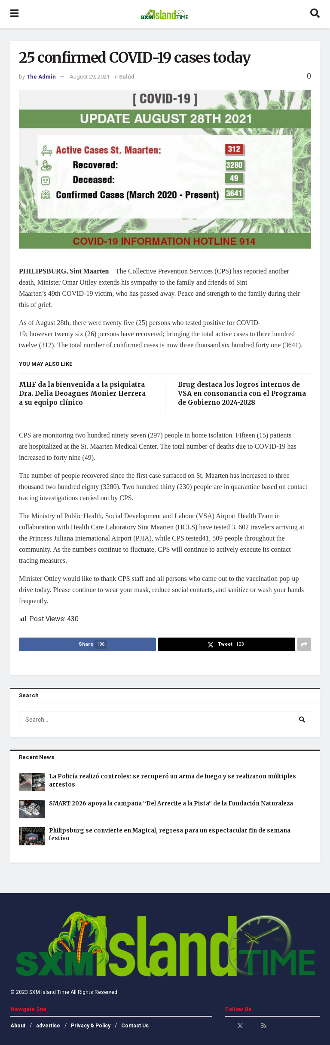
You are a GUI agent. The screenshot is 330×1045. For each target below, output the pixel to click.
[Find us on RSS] (263, 1026)
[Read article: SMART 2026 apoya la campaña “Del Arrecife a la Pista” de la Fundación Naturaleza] (32, 809)
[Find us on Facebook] (228, 1026)
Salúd (126, 77)
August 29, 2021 (90, 77)
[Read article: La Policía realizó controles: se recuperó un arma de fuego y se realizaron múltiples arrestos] (32, 782)
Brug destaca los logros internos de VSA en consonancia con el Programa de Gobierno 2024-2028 (242, 393)
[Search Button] (315, 14)
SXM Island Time (49, 992)
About (17, 1026)
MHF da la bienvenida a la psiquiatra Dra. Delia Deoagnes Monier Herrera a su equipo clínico (82, 393)
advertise (48, 1026)
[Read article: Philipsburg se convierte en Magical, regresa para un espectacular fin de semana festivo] (32, 836)
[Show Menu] (14, 14)
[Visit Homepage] (164, 14)
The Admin (41, 77)
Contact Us (135, 1026)
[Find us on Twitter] (240, 1026)
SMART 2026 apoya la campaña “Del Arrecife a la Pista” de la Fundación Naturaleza (171, 803)
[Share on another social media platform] (304, 644)
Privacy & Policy (90, 1026)
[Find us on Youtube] (252, 1026)
